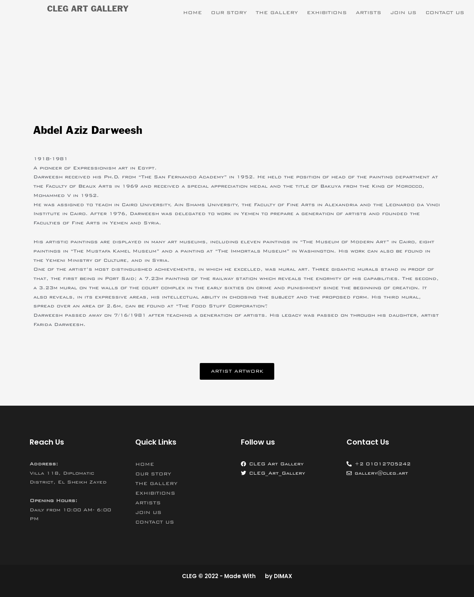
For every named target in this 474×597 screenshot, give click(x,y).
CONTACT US (444, 13)
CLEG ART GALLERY (87, 9)
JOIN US (403, 13)
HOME (192, 13)
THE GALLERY (277, 13)
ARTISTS (368, 13)
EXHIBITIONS (327, 13)
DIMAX (283, 576)
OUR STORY (229, 13)
